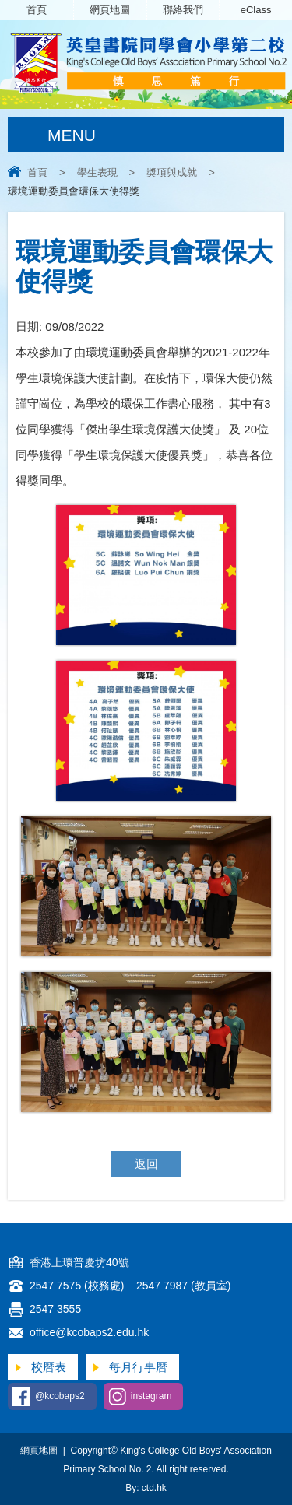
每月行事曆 (138, 1366)
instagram (151, 1396)
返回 (146, 1163)
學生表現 (97, 172)
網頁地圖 (110, 10)
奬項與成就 (171, 172)
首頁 (36, 10)
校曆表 (48, 1366)
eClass (256, 10)
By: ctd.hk (146, 1487)
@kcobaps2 (60, 1396)
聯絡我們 (183, 10)
